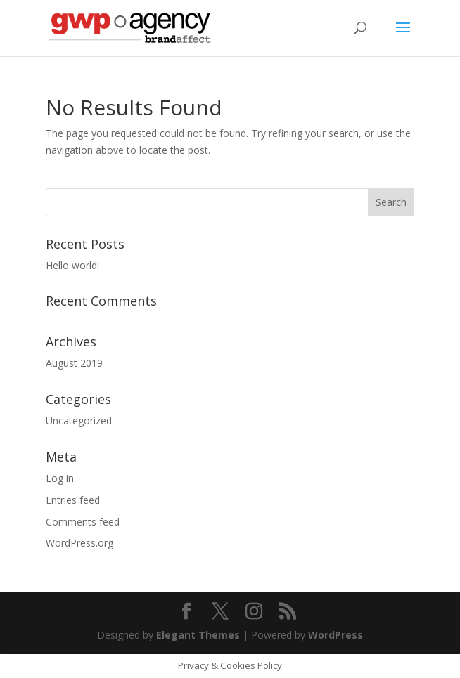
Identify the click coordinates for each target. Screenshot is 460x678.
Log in (60, 478)
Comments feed (83, 521)
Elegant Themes (198, 634)
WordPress (335, 634)
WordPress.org (79, 542)
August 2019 (74, 363)
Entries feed (73, 500)
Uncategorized (79, 420)
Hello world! (72, 265)
